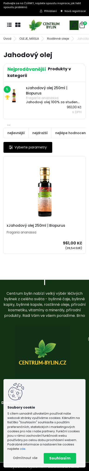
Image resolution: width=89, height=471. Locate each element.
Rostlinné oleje (58, 38)
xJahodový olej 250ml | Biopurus (36, 225)
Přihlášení (50, 11)
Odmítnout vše (25, 458)
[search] (74, 25)
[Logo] (44, 25)
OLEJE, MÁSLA (29, 38)
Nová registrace (75, 11)
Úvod (7, 38)
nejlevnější (16, 133)
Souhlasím (60, 458)
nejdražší (40, 133)
